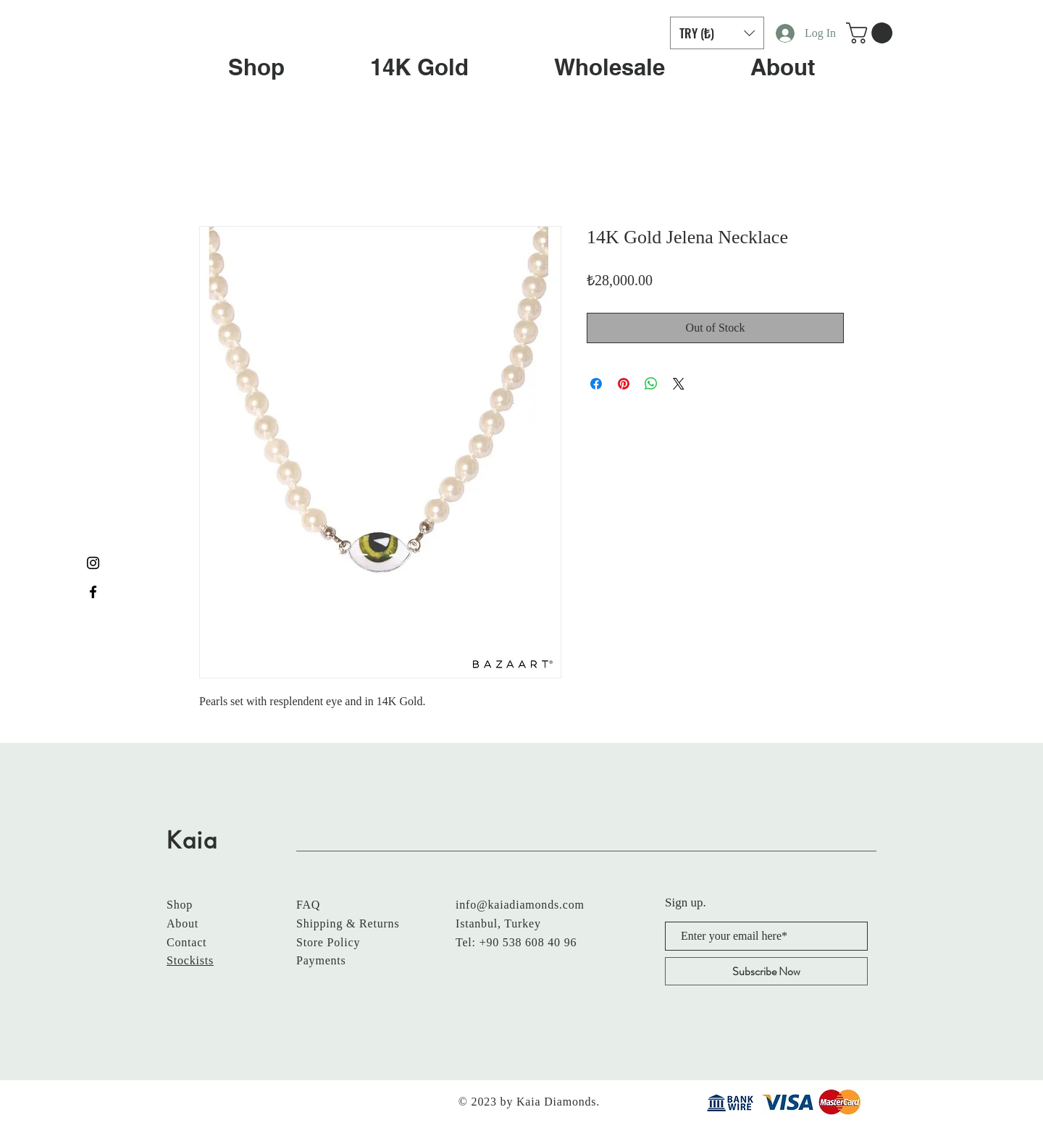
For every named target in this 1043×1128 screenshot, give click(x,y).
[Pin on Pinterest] (623, 383)
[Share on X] (678, 383)
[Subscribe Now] (766, 971)
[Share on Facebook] (596, 383)
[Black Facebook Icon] (93, 592)
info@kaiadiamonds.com (520, 904)
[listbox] (717, 33)
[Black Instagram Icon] (93, 563)
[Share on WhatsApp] (651, 383)
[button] (717, 33)
